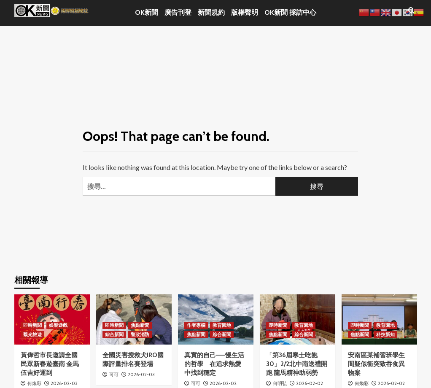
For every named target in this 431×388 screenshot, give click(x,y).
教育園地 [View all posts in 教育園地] (222, 325)
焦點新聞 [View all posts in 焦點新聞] (140, 325)
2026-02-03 (64, 383)
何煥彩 (34, 383)
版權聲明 (244, 12)
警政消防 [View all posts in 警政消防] (140, 334)
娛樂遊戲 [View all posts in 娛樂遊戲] (58, 325)
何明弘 (280, 383)
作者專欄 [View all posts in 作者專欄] (196, 325)
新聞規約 (211, 12)
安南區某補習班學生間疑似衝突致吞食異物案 (376, 364)
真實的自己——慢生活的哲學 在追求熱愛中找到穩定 (214, 364)
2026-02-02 (223, 383)
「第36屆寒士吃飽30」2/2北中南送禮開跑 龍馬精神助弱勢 (296, 364)
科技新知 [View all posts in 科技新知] (385, 334)
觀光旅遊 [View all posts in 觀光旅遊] (32, 334)
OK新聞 (146, 12)
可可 (114, 374)
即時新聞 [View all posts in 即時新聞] (32, 325)
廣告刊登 (177, 12)
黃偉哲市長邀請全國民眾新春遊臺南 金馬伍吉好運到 (50, 364)
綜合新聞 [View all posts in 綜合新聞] (114, 334)
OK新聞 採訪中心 (290, 12)
